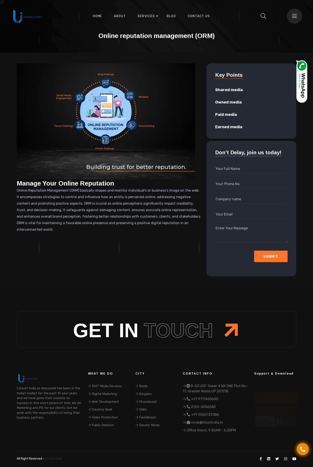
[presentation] (238, 257)
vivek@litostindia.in (203, 422)
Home (97, 16)
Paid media (226, 114)
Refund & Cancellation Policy (96, 458)
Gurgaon (143, 394)
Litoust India (53, 458)
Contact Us (199, 16)
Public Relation (101, 425)
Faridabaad (145, 417)
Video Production (103, 417)
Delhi (141, 409)
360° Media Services (105, 386)
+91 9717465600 (200, 399)
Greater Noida (147, 425)
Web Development (103, 402)
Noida (141, 386)
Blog (171, 16)
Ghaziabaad (145, 402)
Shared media (229, 89)
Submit (270, 256)
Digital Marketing (102, 394)
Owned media (228, 102)
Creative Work (100, 409)
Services (146, 16)
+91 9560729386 (201, 415)
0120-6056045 (199, 407)
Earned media (228, 127)
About (120, 16)
